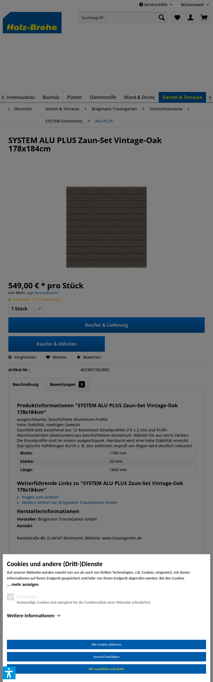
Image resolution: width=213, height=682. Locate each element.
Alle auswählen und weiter (107, 669)
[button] (9, 672)
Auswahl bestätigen (106, 657)
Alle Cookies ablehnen (106, 644)
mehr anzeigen (25, 584)
